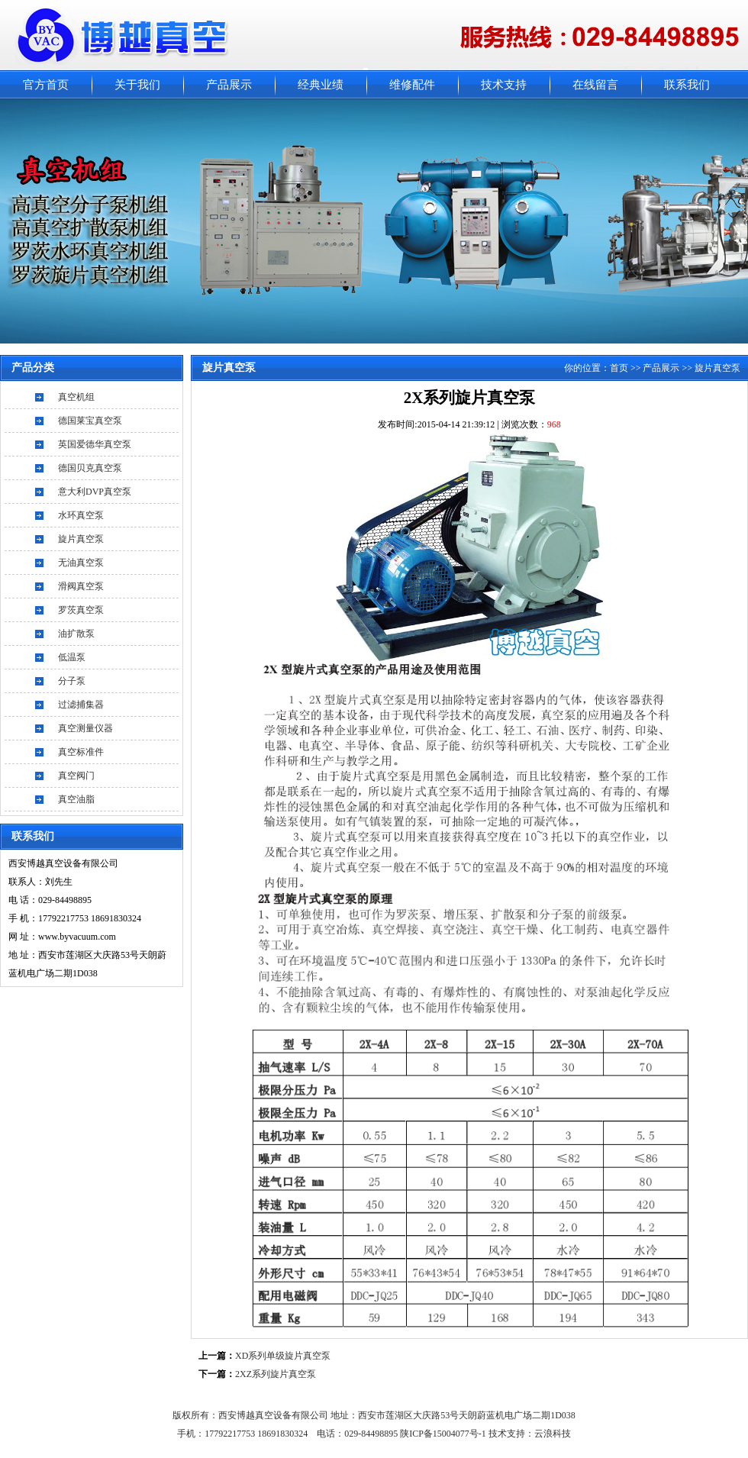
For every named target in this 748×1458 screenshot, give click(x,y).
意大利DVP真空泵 (94, 491)
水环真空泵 (81, 515)
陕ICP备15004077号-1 (444, 1433)
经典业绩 (320, 85)
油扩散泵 (76, 633)
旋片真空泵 (81, 539)
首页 (619, 368)
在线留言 (595, 85)
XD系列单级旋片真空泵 (282, 1355)
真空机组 (76, 397)
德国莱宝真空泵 (90, 420)
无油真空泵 (81, 562)
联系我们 (687, 85)
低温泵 (71, 657)
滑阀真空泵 (81, 586)
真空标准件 (81, 752)
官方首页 (46, 85)
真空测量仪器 (85, 728)
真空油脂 (76, 799)
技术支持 (504, 85)
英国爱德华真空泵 (94, 444)
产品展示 (229, 85)
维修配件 (412, 85)
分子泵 (71, 681)
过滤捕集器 (81, 704)
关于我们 (137, 85)
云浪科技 (552, 1433)
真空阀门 (76, 775)
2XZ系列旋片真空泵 (275, 1374)
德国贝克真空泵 (90, 468)
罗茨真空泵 (81, 610)
